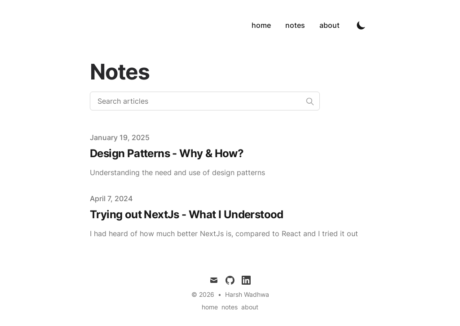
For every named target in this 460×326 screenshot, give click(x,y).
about (329, 25)
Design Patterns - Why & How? (166, 153)
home (261, 25)
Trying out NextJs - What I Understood (186, 214)
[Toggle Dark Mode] (361, 25)
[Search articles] (205, 101)
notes (295, 25)
